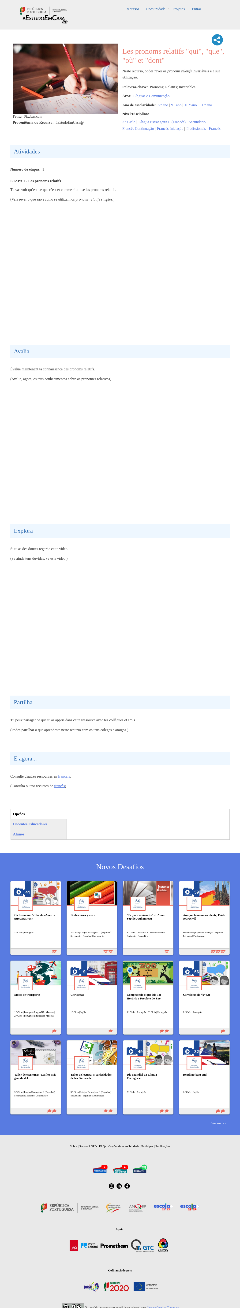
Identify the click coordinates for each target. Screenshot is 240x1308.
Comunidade (155, 9)
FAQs (102, 1146)
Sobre (73, 1146)
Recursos (132, 9)
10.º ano (191, 105)
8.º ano (163, 105)
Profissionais (196, 128)
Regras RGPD (88, 1146)
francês (59, 786)
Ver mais (217, 1123)
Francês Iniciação (170, 128)
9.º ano (176, 105)
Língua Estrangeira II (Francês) (162, 122)
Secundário (197, 122)
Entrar (196, 9)
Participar (147, 1146)
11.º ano (206, 105)
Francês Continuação (138, 128)
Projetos (178, 9)
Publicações (162, 1146)
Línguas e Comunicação (151, 96)
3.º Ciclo (128, 122)
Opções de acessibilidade (123, 1146)
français (64, 776)
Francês (215, 128)
